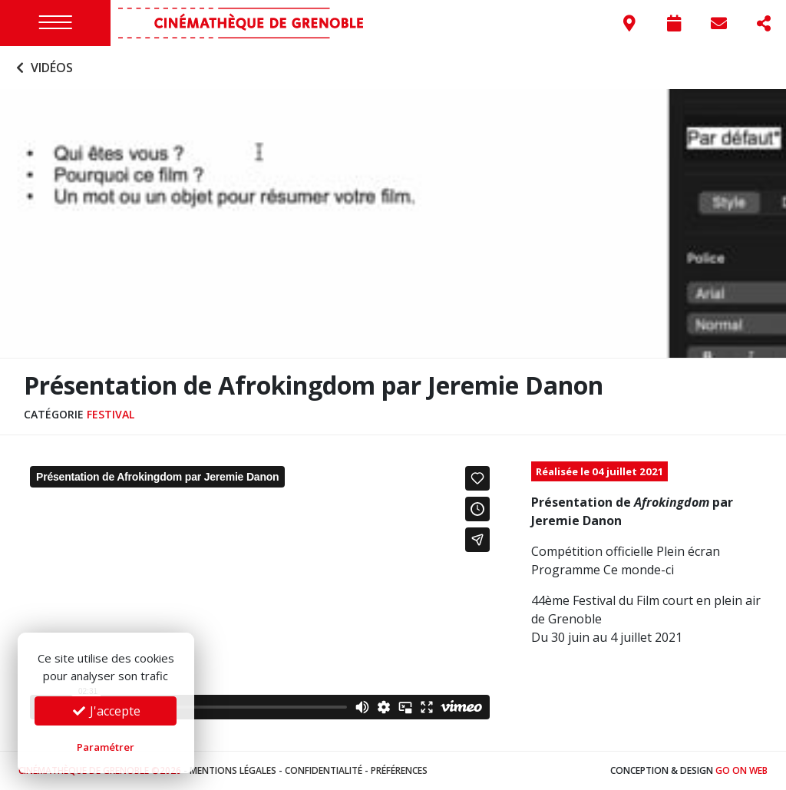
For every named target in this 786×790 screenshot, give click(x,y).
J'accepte (105, 710)
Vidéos (42, 67)
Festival (110, 414)
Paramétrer (105, 747)
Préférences (399, 770)
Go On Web (741, 770)
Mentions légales (233, 770)
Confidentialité (323, 770)
